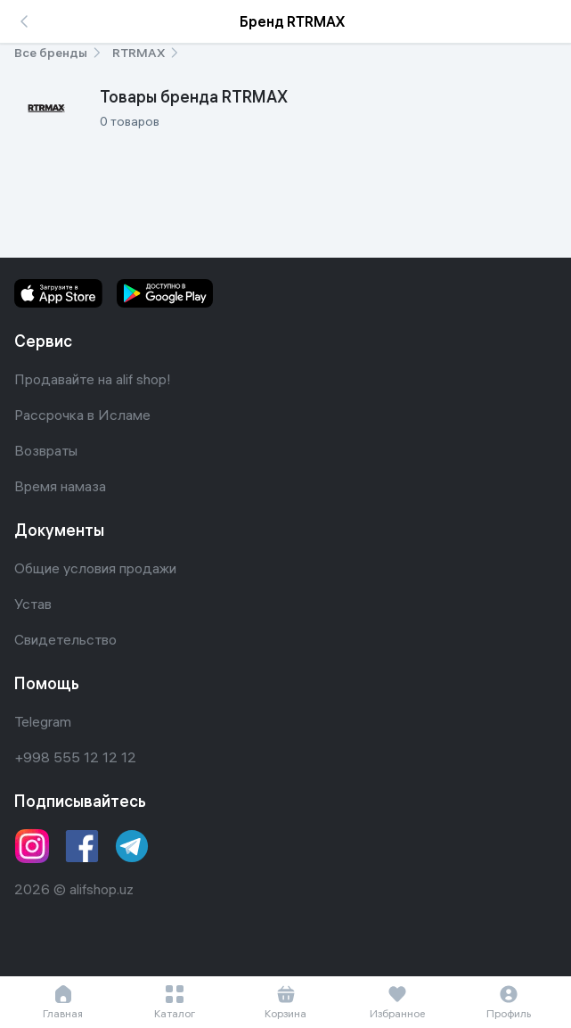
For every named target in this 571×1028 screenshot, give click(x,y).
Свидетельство (65, 639)
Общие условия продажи (95, 568)
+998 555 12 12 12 (75, 757)
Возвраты (45, 450)
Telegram (42, 721)
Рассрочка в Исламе (82, 415)
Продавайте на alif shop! (92, 379)
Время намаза (60, 486)
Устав (33, 604)
